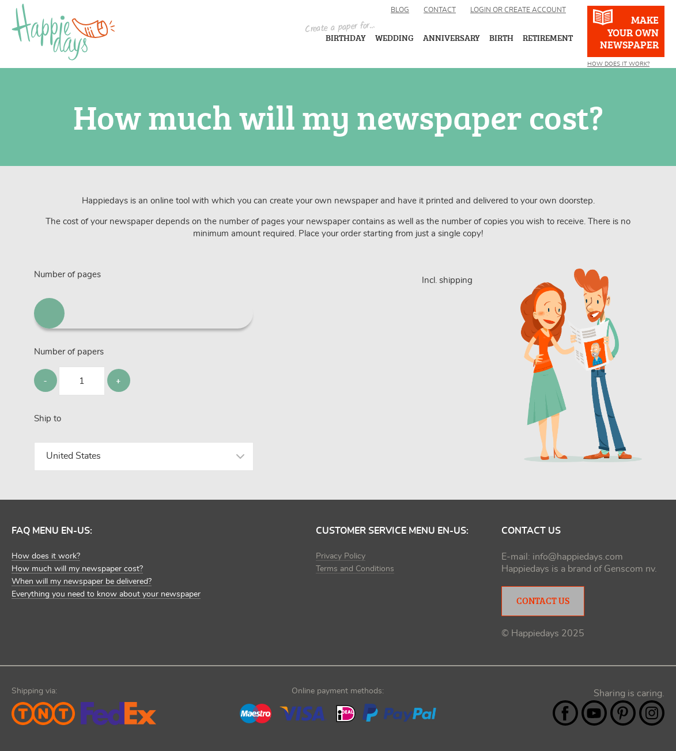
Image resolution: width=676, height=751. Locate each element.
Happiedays (63, 32)
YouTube (594, 713)
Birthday (346, 38)
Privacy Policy (340, 556)
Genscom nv (629, 568)
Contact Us (542, 600)
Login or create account (518, 9)
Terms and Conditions (355, 569)
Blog (400, 9)
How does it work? (618, 64)
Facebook (565, 713)
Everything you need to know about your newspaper (106, 594)
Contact (440, 9)
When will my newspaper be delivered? (82, 582)
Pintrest (623, 713)
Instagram (651, 713)
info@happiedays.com (578, 556)
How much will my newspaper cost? (77, 569)
